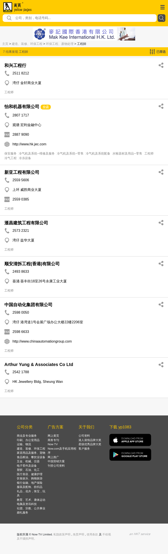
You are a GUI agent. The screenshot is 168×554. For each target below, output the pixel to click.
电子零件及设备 (27, 465)
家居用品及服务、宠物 (31, 452)
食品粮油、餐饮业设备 (31, 457)
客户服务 (84, 448)
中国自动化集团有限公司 (28, 304)
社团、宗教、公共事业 (31, 508)
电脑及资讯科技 (27, 504)
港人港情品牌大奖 (90, 440)
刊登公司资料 (56, 465)
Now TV (53, 444)
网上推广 (53, 457)
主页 (5, 44)
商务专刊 (53, 440)
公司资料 (84, 435)
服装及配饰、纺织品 (29, 487)
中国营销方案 (56, 461)
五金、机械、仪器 (28, 461)
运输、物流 (24, 444)
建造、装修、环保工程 (27, 44)
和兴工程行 (15, 65)
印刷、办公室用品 (28, 440)
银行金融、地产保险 (29, 482)
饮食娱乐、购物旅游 (29, 478)
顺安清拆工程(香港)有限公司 (32, 263)
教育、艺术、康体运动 (31, 499)
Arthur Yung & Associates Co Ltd (38, 364)
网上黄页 (53, 435)
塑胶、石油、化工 (28, 469)
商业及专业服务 (27, 435)
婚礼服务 (22, 512)
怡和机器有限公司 (21, 106)
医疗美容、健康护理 (29, 474)
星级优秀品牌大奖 (90, 444)
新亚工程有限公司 (21, 172)
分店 (46, 107)
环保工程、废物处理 (60, 44)
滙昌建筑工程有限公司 (26, 222)
